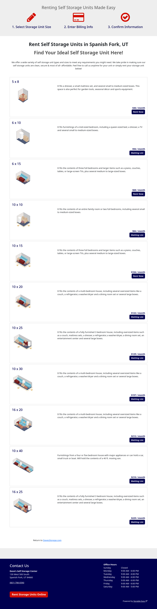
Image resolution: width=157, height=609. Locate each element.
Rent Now (138, 111)
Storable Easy (140, 601)
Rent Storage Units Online (29, 594)
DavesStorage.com (52, 540)
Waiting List (137, 152)
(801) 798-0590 (17, 582)
